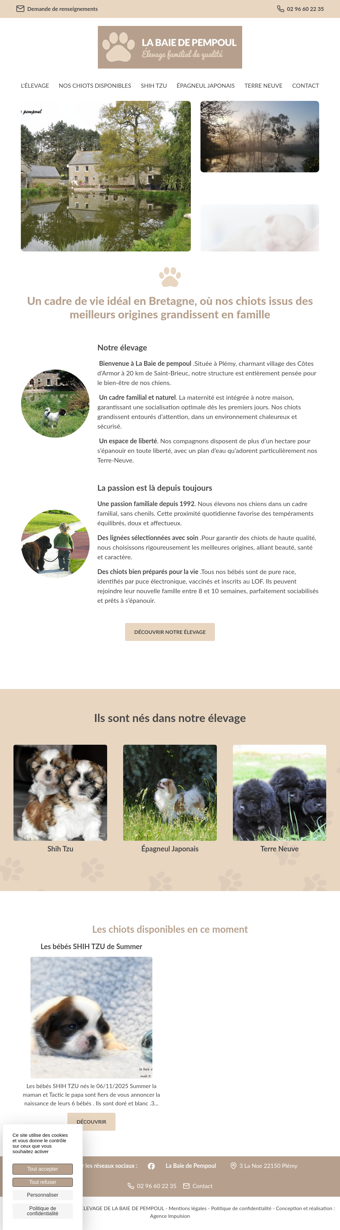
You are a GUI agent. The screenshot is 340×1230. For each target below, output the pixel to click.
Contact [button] (202, 1185)
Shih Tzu (154, 85)
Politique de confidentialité (241, 1208)
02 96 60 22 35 (300, 9)
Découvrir (91, 1122)
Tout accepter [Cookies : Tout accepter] (42, 1169)
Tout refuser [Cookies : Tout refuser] (42, 1182)
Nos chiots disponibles (95, 85)
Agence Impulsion (170, 1216)
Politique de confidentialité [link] (42, 1211)
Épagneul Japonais (206, 85)
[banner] (170, 47)
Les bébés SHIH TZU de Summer (91, 946)
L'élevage (35, 85)
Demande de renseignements (57, 8)
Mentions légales (188, 1208)
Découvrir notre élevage (170, 632)
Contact (305, 85)
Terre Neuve (263, 85)
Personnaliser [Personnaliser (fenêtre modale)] (42, 1195)
